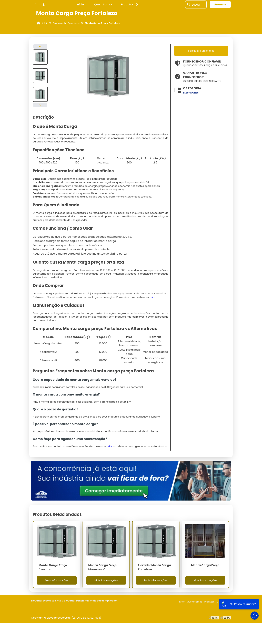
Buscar (196, 4)
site (153, 297)
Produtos (130, 4)
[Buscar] (189, 5)
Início (80, 4)
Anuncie (220, 4)
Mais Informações (56, 580)
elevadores (191, 92)
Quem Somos (103, 4)
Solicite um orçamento (201, 50)
